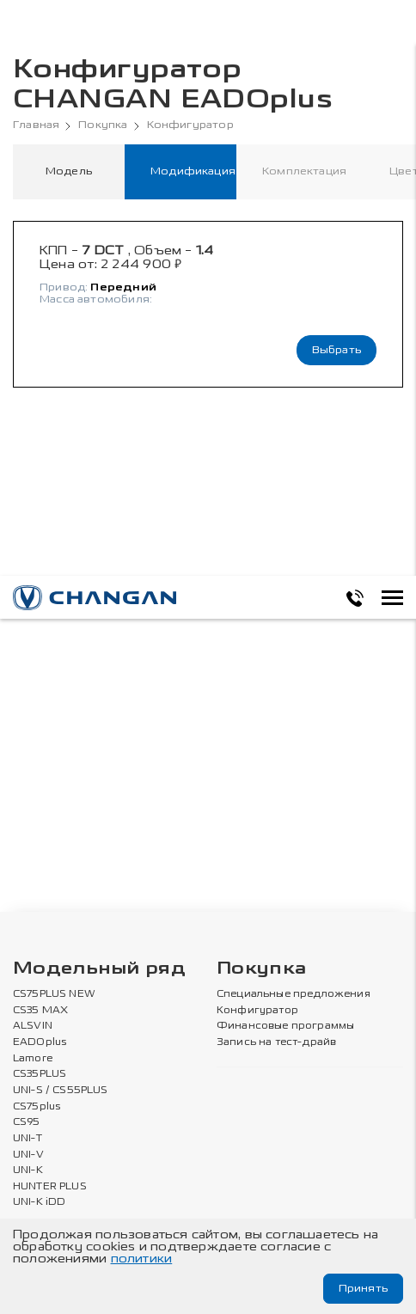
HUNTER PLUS (50, 1187)
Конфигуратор (190, 125)
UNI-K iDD (39, 1202)
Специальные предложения (293, 994)
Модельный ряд (99, 969)
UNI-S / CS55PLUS (60, 1090)
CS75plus (36, 1107)
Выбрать (336, 350)
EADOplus (39, 1042)
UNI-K (28, 1170)
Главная (36, 125)
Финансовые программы (285, 1026)
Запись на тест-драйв (276, 1042)
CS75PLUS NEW (54, 994)
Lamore (33, 1059)
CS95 (26, 1122)
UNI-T (27, 1139)
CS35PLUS (39, 1074)
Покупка (102, 125)
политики (142, 1258)
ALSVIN (32, 1026)
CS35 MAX (40, 1010)
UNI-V (28, 1155)
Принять (363, 1288)
